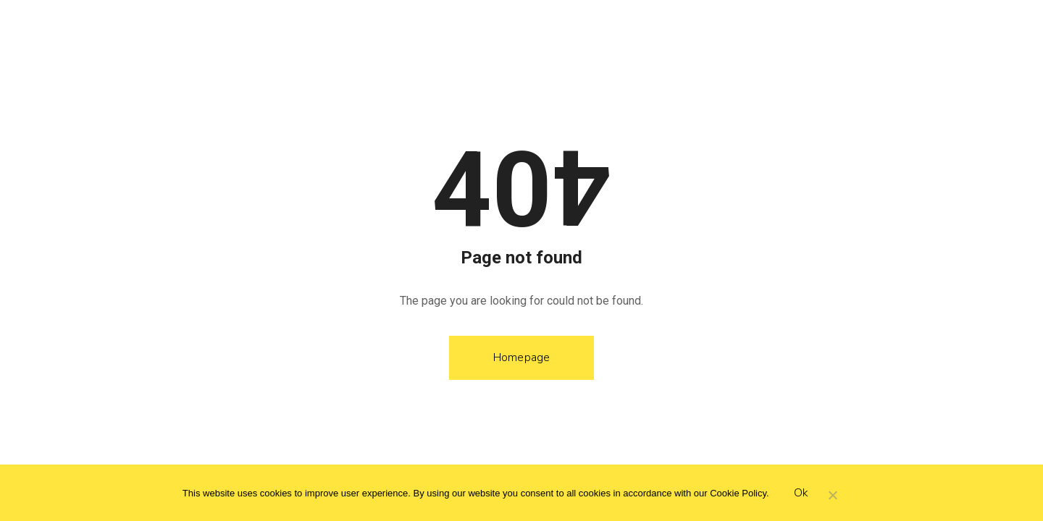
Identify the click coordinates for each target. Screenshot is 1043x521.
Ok (801, 493)
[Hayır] (832, 496)
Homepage (521, 357)
